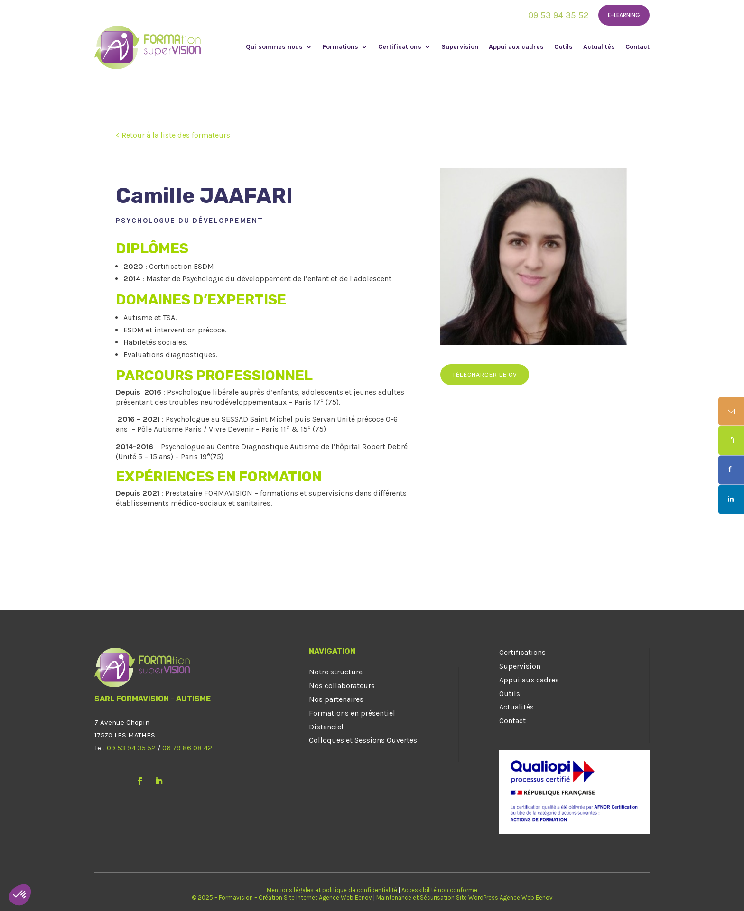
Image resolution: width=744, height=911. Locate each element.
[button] (20, 894)
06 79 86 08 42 (187, 748)
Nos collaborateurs (342, 685)
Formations (340, 47)
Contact (637, 47)
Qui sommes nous (274, 47)
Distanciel (326, 726)
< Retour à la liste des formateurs (173, 134)
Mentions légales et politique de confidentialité (332, 889)
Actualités (599, 47)
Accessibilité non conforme (439, 889)
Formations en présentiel (352, 713)
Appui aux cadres (516, 47)
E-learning (624, 15)
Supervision (459, 47)
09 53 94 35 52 (558, 15)
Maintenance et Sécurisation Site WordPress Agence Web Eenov (464, 897)
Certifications (399, 47)
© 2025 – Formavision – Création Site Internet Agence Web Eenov (282, 897)
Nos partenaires (336, 699)
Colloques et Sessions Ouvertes (363, 740)
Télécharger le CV (484, 374)
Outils (563, 47)
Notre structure (336, 671)
